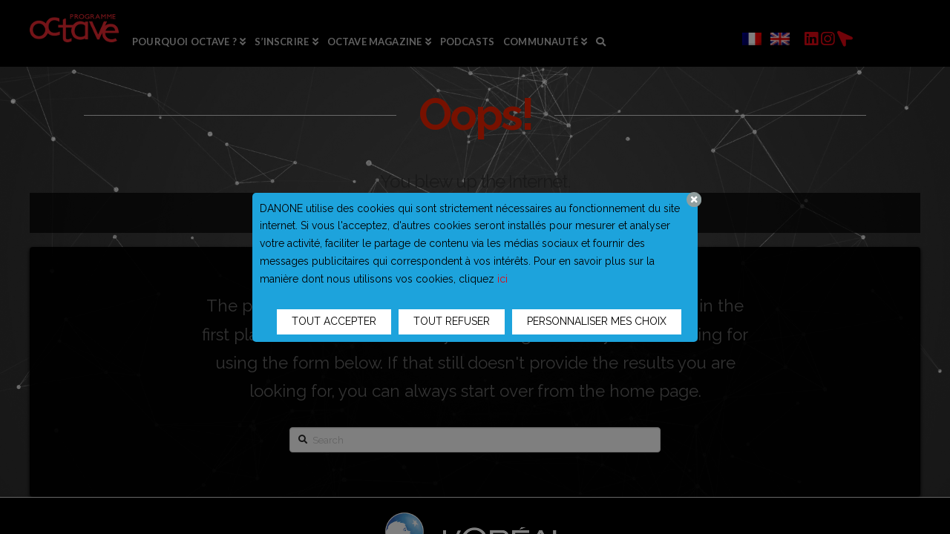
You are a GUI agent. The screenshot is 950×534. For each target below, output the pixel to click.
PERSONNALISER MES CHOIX (596, 321)
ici (502, 279)
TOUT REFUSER (451, 321)
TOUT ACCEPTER (334, 321)
